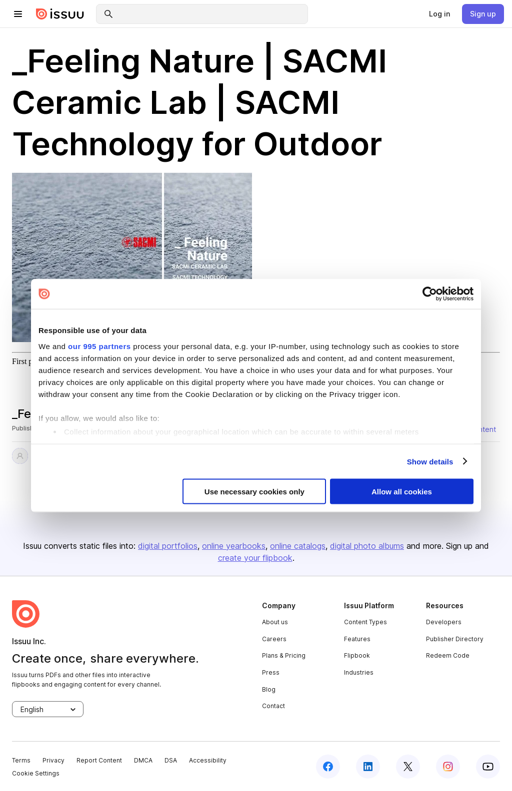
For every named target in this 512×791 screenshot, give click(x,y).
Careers (274, 639)
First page (28, 361)
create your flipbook (255, 558)
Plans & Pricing (284, 655)
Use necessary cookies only (254, 491)
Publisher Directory (455, 639)
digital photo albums (367, 546)
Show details (430, 461)
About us (275, 622)
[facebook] (328, 767)
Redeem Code (448, 655)
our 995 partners (99, 346)
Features (357, 639)
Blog (269, 689)
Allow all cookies (402, 491)
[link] (439, 14)
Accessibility (207, 760)
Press (271, 672)
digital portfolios (168, 546)
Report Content (99, 760)
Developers (444, 622)
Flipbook (357, 655)
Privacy (53, 760)
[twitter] (408, 767)
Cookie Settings (36, 773)
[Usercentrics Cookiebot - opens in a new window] (430, 294)
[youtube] (488, 767)
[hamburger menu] (18, 14)
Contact (273, 706)
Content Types (365, 622)
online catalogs (298, 546)
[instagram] (448, 767)
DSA (170, 760)
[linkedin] (368, 767)
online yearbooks (234, 546)
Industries (359, 672)
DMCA (143, 760)
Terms (21, 760)
